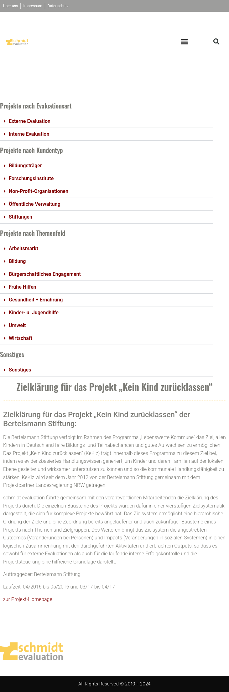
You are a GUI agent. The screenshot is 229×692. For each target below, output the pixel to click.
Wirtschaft (20, 338)
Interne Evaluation (29, 134)
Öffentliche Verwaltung (34, 204)
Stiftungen (20, 217)
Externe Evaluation (29, 121)
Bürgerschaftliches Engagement (45, 274)
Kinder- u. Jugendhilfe (34, 313)
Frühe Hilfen (22, 287)
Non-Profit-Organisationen (38, 191)
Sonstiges (20, 370)
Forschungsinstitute (31, 178)
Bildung (17, 261)
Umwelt (17, 325)
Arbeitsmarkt (23, 248)
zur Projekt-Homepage (27, 599)
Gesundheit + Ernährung (36, 300)
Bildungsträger (25, 166)
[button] (184, 42)
